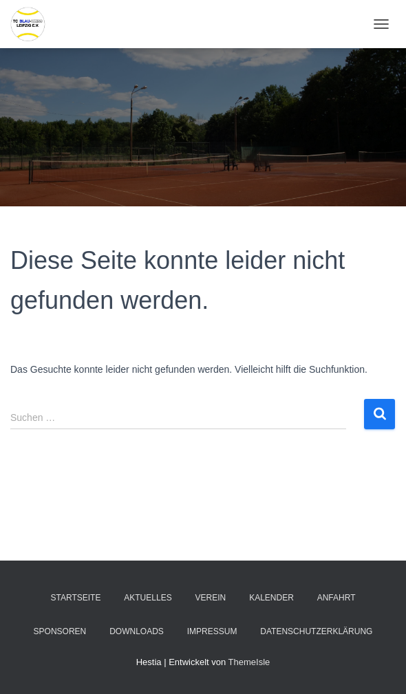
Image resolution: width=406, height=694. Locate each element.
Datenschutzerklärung (316, 631)
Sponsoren (60, 631)
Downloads (136, 631)
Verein (210, 598)
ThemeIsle (249, 662)
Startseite (75, 598)
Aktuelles (147, 598)
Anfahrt (336, 598)
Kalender (271, 598)
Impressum (212, 631)
